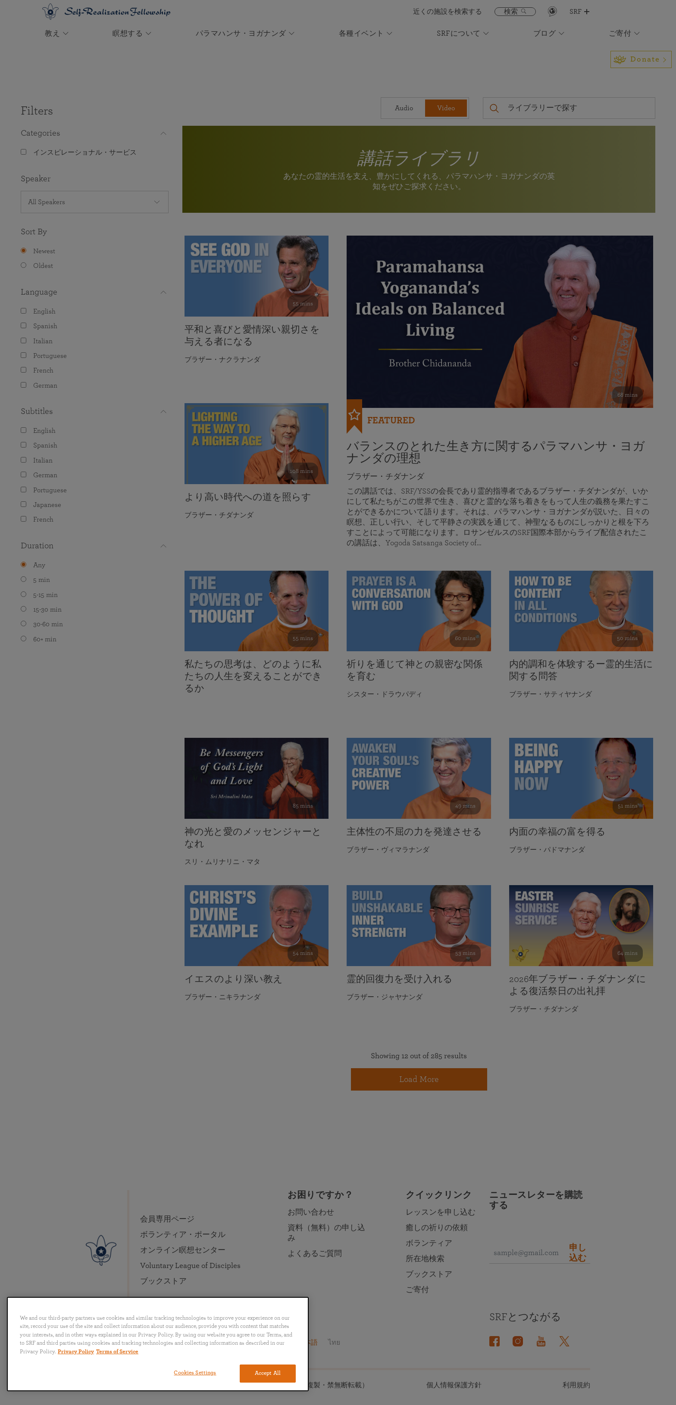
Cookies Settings (195, 1373)
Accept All (268, 1373)
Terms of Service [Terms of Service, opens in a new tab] (117, 1352)
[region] (158, 1344)
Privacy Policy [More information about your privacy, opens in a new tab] (76, 1352)
